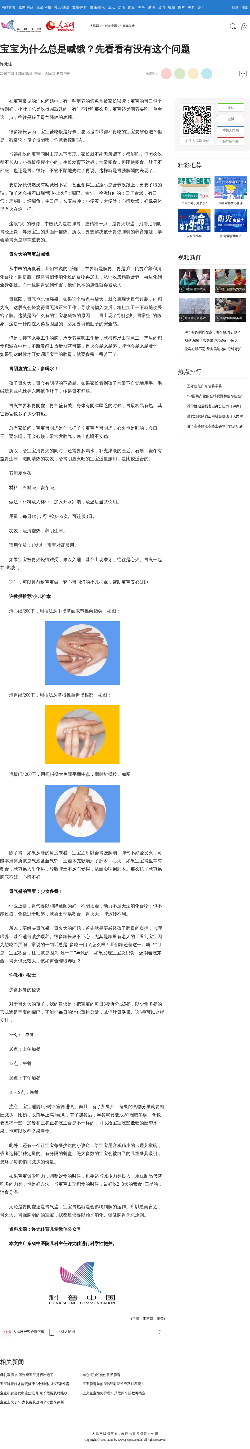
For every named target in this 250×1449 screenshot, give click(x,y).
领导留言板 (230, 141)
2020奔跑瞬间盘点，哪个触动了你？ (212, 332)
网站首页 (9, 7)
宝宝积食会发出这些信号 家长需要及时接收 (34, 1393)
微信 (231, 108)
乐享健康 (129, 26)
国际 (131, 7)
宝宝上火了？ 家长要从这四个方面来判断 (32, 1402)
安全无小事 (194, 236)
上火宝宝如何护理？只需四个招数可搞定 (114, 1393)
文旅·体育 (79, 7)
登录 (235, 7)
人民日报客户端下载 (23, 1332)
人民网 (94, 26)
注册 (245, 7)
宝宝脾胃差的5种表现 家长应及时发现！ (113, 1384)
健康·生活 (97, 7)
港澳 (151, 7)
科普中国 (111, 26)
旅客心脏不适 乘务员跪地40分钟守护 (213, 349)
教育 (191, 7)
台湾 (161, 7)
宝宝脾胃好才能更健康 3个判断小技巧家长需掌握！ (40, 1384)
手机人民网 (61, 1332)
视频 (171, 7)
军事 (141, 7)
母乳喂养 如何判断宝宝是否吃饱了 (27, 1375)
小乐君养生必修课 (231, 203)
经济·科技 (44, 7)
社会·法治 (61, 7)
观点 (111, 7)
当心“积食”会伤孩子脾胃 (101, 1375)
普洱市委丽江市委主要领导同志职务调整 (218, 426)
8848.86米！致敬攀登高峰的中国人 (211, 341)
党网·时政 (26, 7)
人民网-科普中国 (57, 73)
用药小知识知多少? (194, 203)
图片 (181, 7)
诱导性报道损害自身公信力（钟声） (215, 406)
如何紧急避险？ (230, 236)
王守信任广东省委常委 (204, 386)
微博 (231, 119)
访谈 (121, 7)
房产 (201, 7)
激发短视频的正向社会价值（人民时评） (218, 416)
